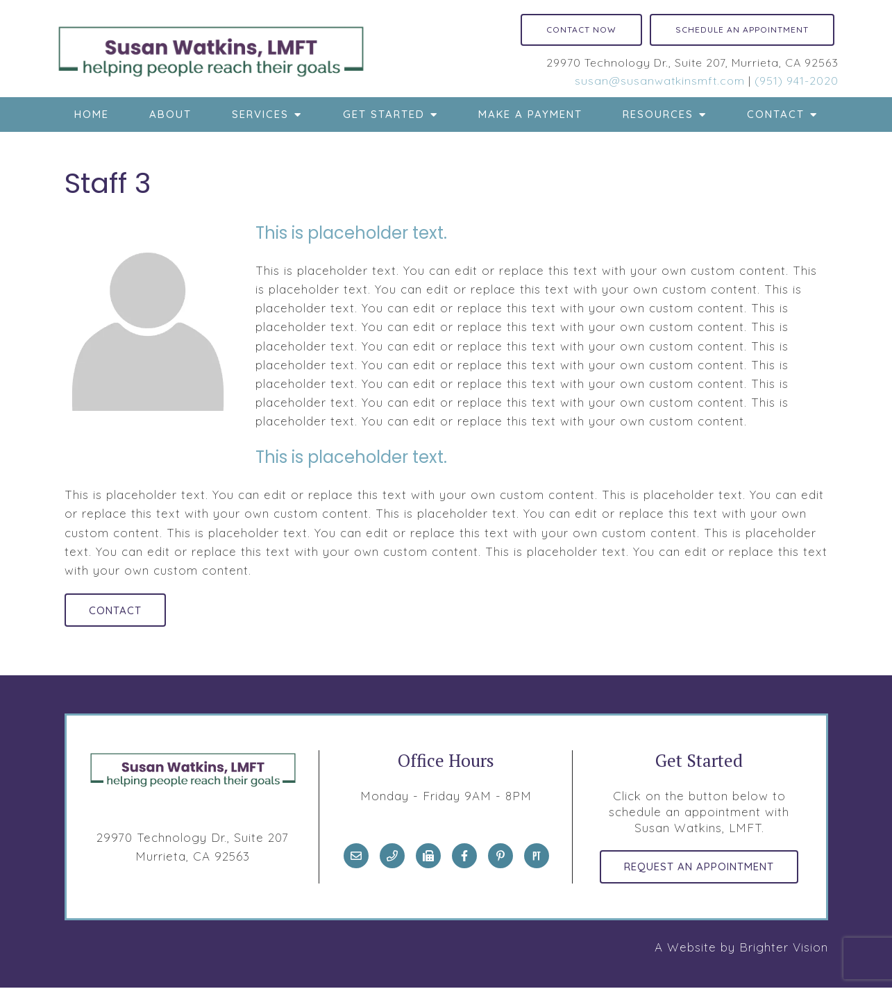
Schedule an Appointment (742, 29)
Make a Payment (530, 114)
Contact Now (581, 29)
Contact (776, 114)
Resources (658, 114)
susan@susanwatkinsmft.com (660, 80)
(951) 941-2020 (797, 80)
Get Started (384, 114)
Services (260, 114)
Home (91, 114)
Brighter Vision (783, 948)
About (170, 114)
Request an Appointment (699, 867)
